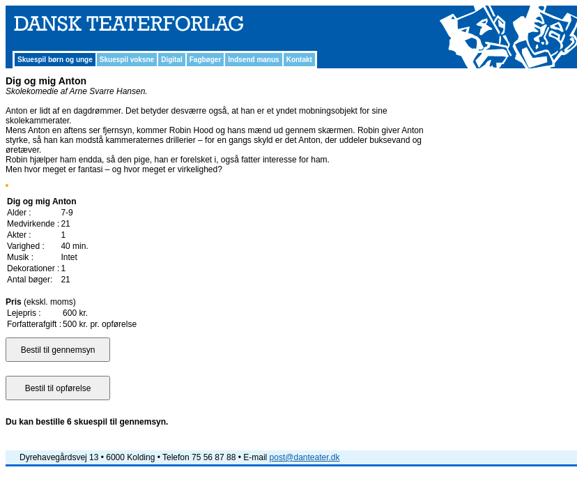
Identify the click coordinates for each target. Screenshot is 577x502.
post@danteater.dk (305, 457)
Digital (172, 59)
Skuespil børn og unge (55, 59)
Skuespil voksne (127, 59)
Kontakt (299, 59)
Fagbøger (206, 59)
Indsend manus (253, 59)
